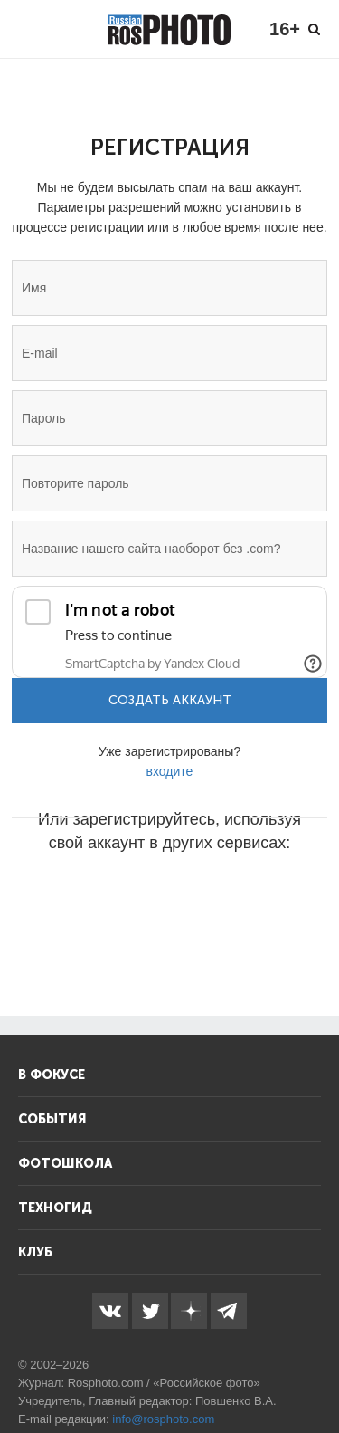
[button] (32, 897)
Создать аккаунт (169, 700)
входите (169, 771)
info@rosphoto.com (163, 1419)
